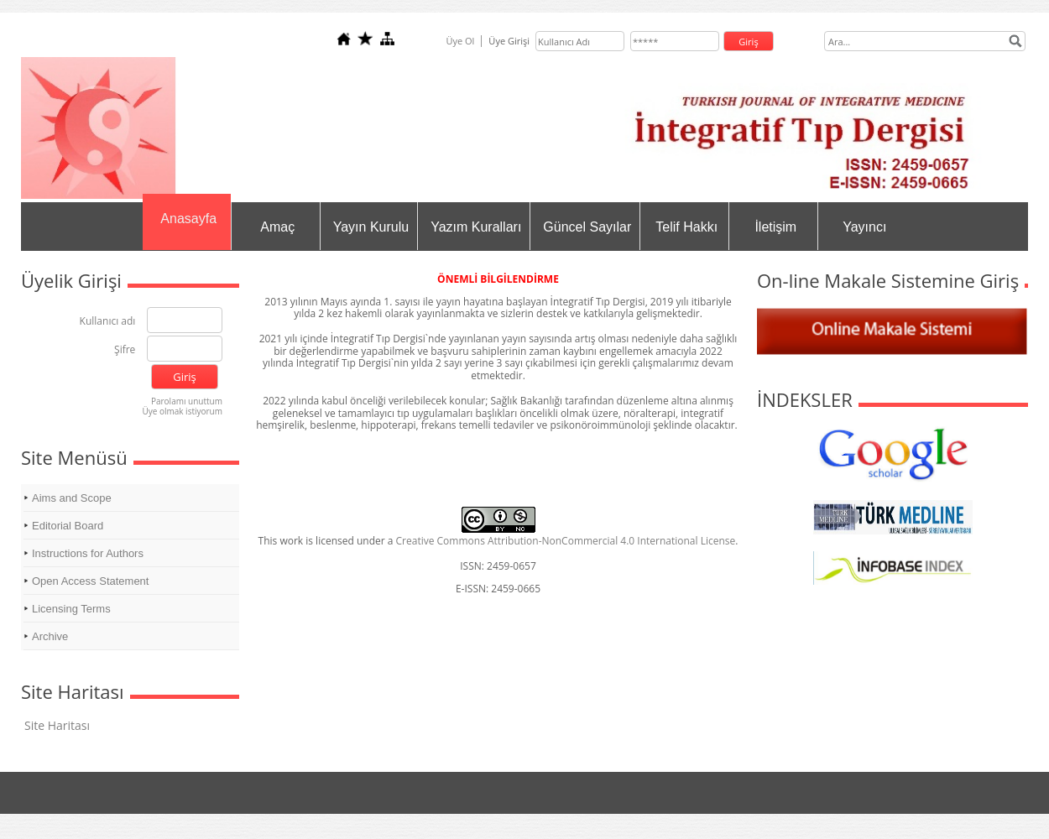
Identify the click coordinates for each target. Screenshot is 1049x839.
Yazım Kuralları (476, 227)
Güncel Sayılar (587, 227)
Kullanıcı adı (108, 321)
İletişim (775, 227)
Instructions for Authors (88, 553)
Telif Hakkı (686, 227)
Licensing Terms (71, 608)
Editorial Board (67, 525)
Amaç (277, 227)
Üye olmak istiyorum (182, 411)
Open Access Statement (90, 581)
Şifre (124, 350)
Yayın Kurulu (371, 227)
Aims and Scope (72, 498)
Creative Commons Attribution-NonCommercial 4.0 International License (566, 541)
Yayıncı (864, 227)
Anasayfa (188, 218)
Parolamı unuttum (186, 401)
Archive (50, 636)
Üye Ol (460, 40)
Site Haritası (57, 725)
